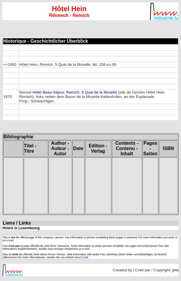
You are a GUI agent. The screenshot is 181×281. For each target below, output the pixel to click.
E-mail (84, 257)
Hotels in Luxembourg (21, 228)
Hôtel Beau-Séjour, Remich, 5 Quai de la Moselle (74, 92)
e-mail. (10, 240)
